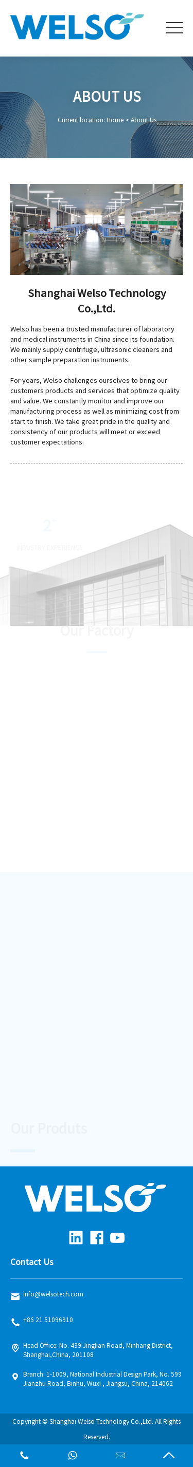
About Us (143, 120)
